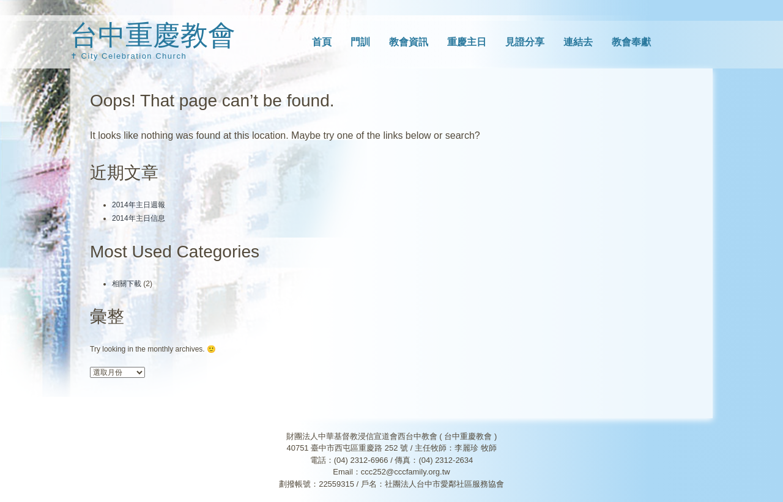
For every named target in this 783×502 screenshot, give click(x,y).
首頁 (322, 42)
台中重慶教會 (153, 35)
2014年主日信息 (138, 218)
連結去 (578, 42)
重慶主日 (466, 42)
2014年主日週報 (138, 205)
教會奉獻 (631, 42)
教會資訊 (408, 42)
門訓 (360, 42)
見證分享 (524, 42)
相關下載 (126, 283)
